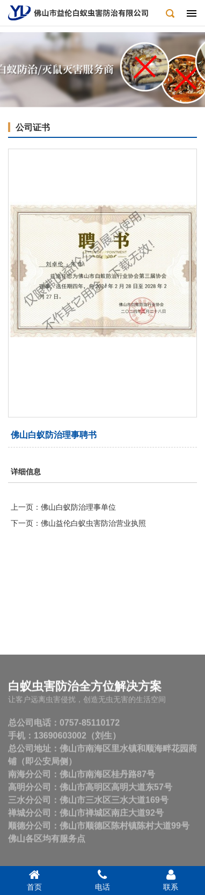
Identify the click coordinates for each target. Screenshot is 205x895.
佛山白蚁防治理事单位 (78, 507)
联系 (171, 880)
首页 (34, 880)
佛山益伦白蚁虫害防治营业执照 (93, 523)
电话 (102, 880)
